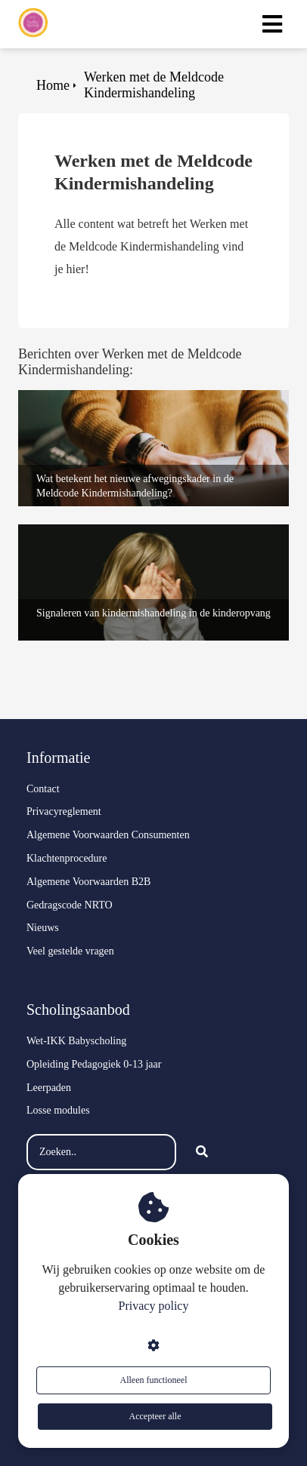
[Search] (201, 1152)
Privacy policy (154, 1305)
